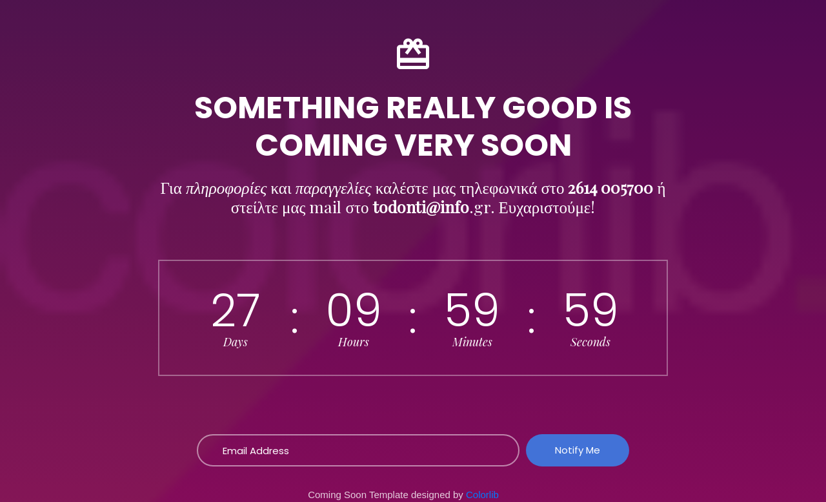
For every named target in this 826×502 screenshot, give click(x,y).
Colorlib (482, 494)
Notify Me (577, 450)
